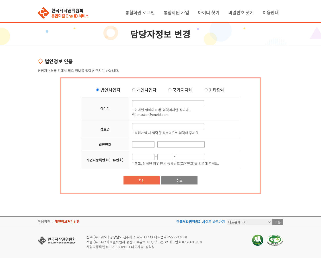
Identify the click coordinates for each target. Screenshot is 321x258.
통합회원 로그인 (140, 12)
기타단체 (217, 90)
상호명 (105, 129)
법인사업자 (110, 90)
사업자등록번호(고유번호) (104, 160)
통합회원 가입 (176, 12)
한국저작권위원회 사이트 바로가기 (200, 221)
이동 (278, 222)
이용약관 (44, 221)
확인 (141, 180)
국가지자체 (183, 90)
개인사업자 (146, 90)
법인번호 (105, 144)
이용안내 (271, 12)
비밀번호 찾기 (241, 12)
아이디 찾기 (208, 12)
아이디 (105, 108)
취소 (179, 180)
